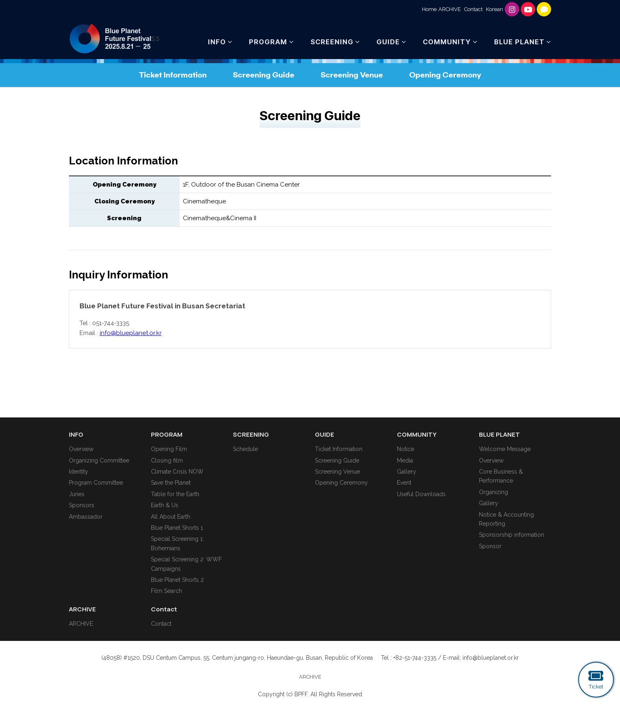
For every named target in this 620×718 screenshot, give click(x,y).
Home (429, 9)
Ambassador (86, 516)
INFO (217, 42)
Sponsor (490, 546)
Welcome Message (505, 449)
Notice (405, 449)
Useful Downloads (421, 494)
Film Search (166, 591)
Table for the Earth (175, 494)
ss (114, 39)
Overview (81, 449)
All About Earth (170, 516)
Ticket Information (173, 75)
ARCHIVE (449, 9)
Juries (76, 494)
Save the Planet (171, 482)
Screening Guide (263, 75)
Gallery (406, 471)
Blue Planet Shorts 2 (177, 580)
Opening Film (169, 449)
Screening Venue (352, 75)
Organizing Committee (99, 460)
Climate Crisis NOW (177, 471)
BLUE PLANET (519, 42)
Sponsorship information (511, 534)
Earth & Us (164, 505)
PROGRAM (268, 42)
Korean (494, 9)
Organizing (493, 492)
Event (404, 482)
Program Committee (96, 482)
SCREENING (331, 42)
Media (405, 460)
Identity (78, 471)
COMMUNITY (447, 42)
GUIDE (388, 42)
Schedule (245, 449)
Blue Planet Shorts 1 (177, 527)
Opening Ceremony (445, 75)
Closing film (167, 460)
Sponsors (81, 505)
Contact (473, 9)
